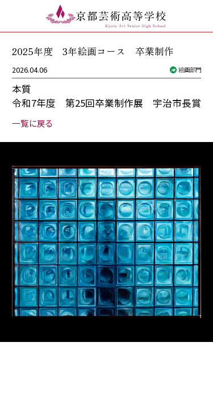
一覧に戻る (32, 123)
